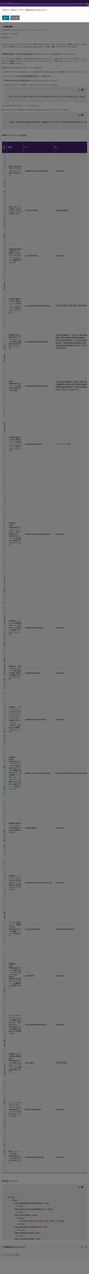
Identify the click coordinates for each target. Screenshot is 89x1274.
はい (6, 18)
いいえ (15, 18)
